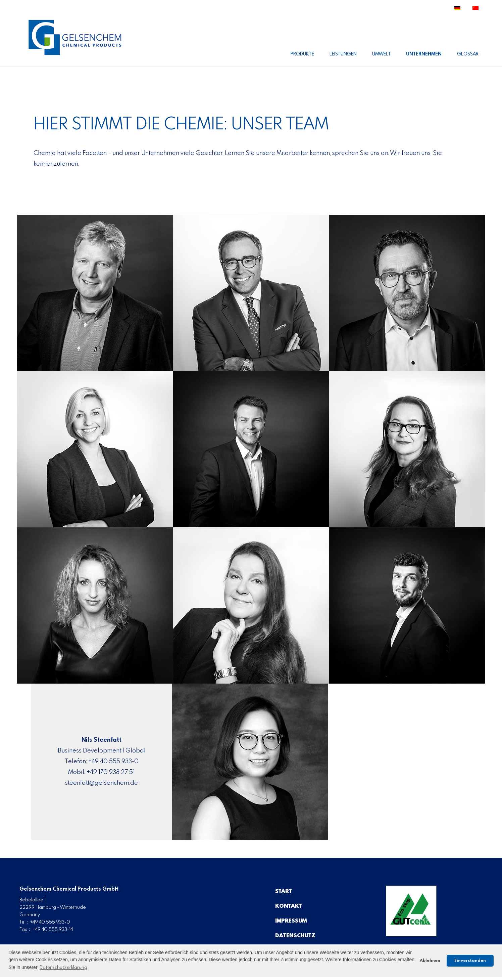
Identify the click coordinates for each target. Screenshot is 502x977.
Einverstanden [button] (470, 961)
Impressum (291, 921)
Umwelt (381, 54)
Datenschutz (295, 936)
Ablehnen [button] (430, 961)
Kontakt (288, 906)
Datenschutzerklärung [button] (63, 967)
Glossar (468, 54)
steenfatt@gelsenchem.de (101, 783)
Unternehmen (424, 54)
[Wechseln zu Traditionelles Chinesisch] (475, 10)
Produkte (302, 54)
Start (283, 891)
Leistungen (343, 54)
